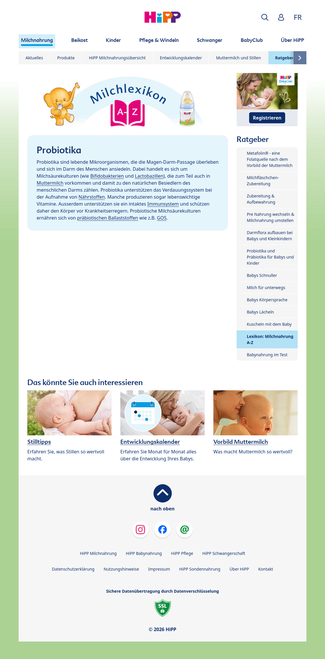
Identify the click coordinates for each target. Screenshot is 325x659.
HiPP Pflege (182, 553)
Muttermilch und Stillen (238, 57)
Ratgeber (284, 57)
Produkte (66, 57)
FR (298, 17)
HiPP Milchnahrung (98, 553)
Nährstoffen (91, 197)
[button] (264, 17)
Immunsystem (163, 204)
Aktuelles (34, 57)
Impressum (159, 569)
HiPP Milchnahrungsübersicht (117, 57)
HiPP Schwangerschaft (223, 553)
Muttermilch (50, 183)
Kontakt (265, 569)
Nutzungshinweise (121, 569)
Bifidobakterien (107, 176)
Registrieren (267, 118)
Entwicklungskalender (181, 57)
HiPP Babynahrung (144, 553)
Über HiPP (239, 569)
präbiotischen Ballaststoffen (107, 218)
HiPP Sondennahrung (199, 569)
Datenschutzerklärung (73, 569)
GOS (162, 218)
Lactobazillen (149, 176)
